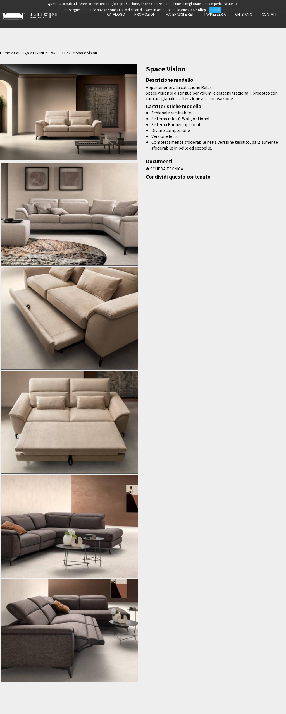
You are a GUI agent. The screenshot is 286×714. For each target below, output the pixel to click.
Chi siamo (243, 14)
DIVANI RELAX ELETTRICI (52, 52)
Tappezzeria (215, 14)
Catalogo (116, 14)
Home (5, 52)
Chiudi (215, 10)
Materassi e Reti (180, 14)
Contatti (270, 14)
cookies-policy (193, 10)
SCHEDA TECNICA (164, 169)
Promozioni (145, 14)
